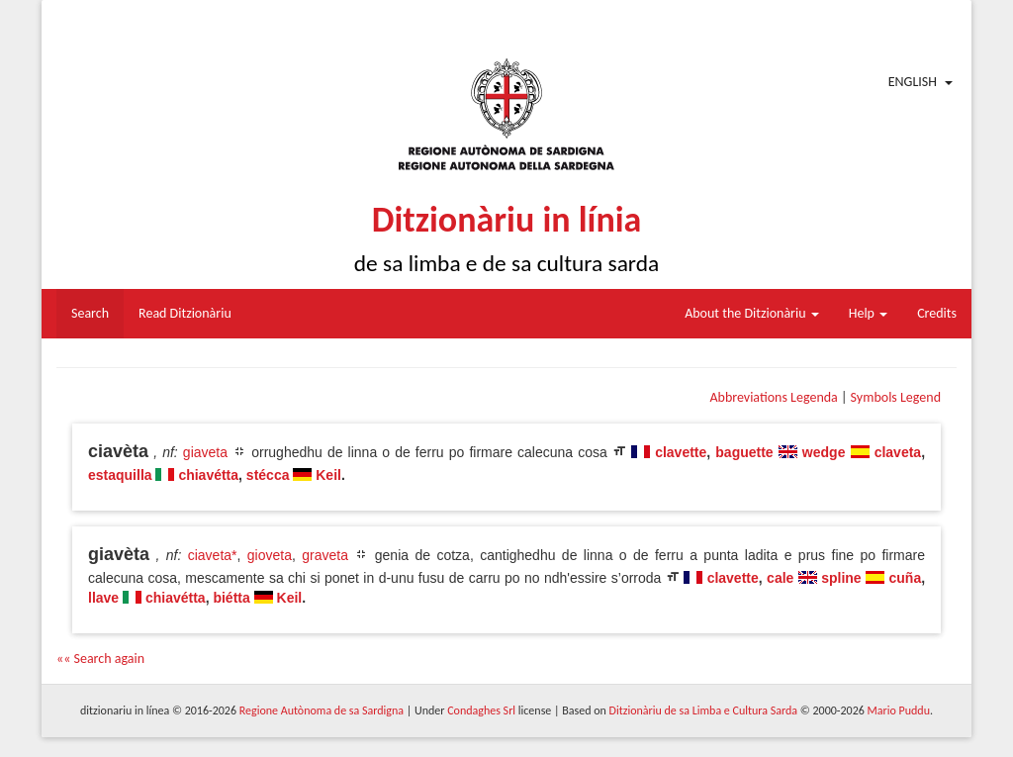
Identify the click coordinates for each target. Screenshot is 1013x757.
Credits (937, 313)
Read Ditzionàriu (184, 313)
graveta (325, 555)
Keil (328, 475)
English (912, 81)
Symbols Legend (896, 397)
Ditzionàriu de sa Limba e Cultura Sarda (703, 710)
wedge (824, 452)
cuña (905, 578)
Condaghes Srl (481, 710)
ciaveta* (212, 555)
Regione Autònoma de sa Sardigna (321, 710)
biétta (231, 598)
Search (90, 313)
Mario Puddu (899, 710)
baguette (744, 452)
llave (103, 598)
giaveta (205, 452)
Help (868, 313)
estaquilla (120, 475)
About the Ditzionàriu (752, 313)
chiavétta (208, 475)
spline (841, 578)
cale (780, 578)
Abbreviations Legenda (773, 397)
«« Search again (100, 658)
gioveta (269, 555)
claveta (898, 452)
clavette (680, 452)
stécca (268, 475)
